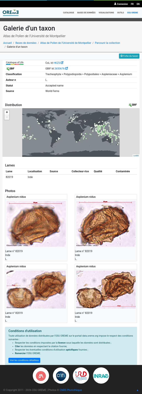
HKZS (58, 62)
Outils (120, 13)
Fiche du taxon (129, 56)
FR (132, 4)
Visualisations (106, 13)
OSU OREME (132, 13)
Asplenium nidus (16, 196)
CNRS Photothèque (71, 390)
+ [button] (7, 112)
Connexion (121, 4)
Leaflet (136, 156)
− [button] (7, 117)
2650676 (61, 68)
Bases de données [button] (86, 13)
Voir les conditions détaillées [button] (24, 360)
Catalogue (68, 13)
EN (138, 4)
